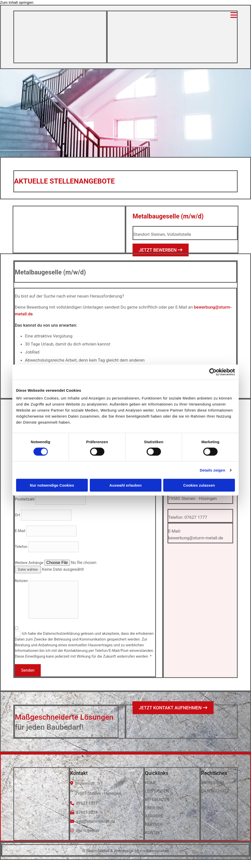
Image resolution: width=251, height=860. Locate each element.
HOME (150, 782)
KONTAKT (154, 832)
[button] (161, 250)
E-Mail (20, 531)
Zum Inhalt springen (16, 2)
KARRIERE (154, 816)
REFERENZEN (157, 799)
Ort (17, 515)
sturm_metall (87, 830)
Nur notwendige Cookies (52, 485)
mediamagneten (154, 850)
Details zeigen (212, 470)
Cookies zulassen (199, 485)
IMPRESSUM (212, 782)
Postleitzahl (24, 499)
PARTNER (153, 824)
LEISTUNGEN (157, 791)
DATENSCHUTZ (215, 791)
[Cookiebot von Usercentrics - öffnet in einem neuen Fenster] (213, 372)
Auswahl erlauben (125, 485)
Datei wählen (28, 569)
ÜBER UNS (154, 808)
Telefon (21, 546)
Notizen (21, 581)
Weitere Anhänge (29, 562)
